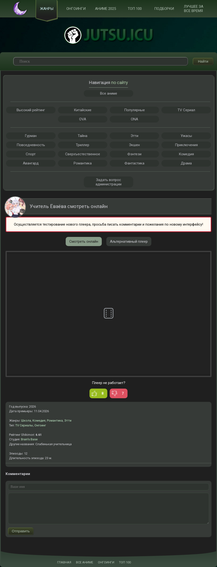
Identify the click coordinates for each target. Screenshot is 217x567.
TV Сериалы (24, 425)
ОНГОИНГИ (106, 562)
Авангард (31, 163)
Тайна (82, 136)
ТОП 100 (135, 9)
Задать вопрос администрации (108, 182)
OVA (82, 119)
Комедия (38, 420)
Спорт (31, 154)
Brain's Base (29, 439)
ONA (134, 119)
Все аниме (108, 93)
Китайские (82, 110)
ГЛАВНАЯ (64, 562)
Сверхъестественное (82, 154)
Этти (67, 420)
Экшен (134, 145)
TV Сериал (186, 110)
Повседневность (31, 145)
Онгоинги (76, 9)
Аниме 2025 (105, 9)
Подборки (164, 9)
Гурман (31, 136)
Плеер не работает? (108, 383)
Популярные (134, 110)
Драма (186, 163)
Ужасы (186, 136)
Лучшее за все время (193, 8)
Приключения (186, 145)
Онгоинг (40, 425)
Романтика (55, 420)
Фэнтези (134, 154)
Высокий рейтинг (31, 110)
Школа (26, 420)
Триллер (82, 145)
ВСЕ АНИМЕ (84, 562)
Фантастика (134, 163)
